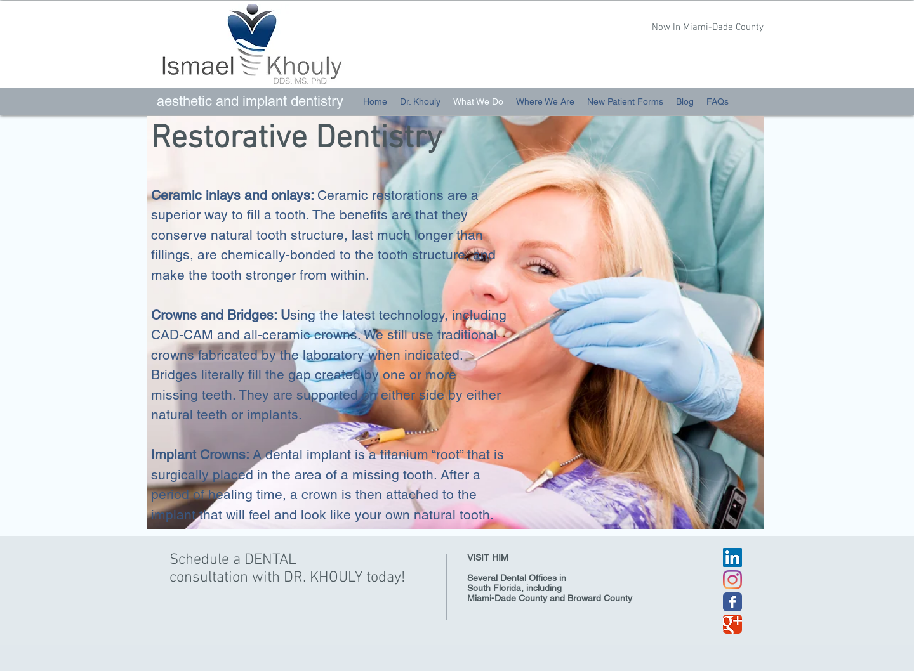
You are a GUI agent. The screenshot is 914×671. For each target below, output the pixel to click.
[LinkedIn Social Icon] (732, 557)
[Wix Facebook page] (732, 601)
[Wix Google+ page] (732, 624)
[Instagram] (732, 579)
